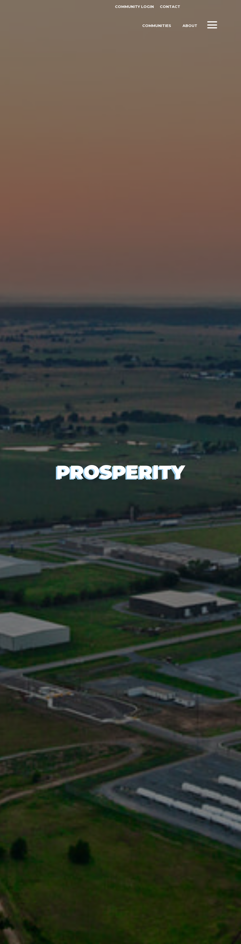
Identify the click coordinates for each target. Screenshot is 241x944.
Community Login (134, 7)
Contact (170, 7)
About (190, 26)
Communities (156, 26)
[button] (212, 24)
